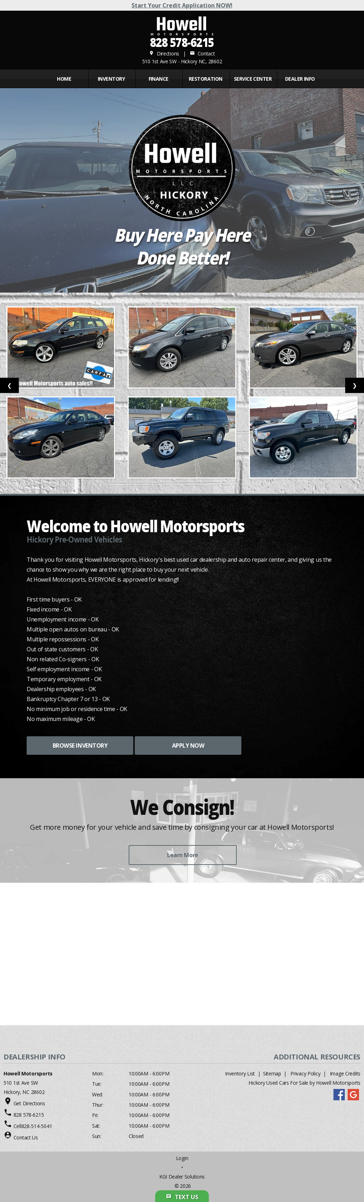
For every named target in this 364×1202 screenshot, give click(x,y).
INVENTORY (111, 78)
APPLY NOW (188, 745)
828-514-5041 (36, 1126)
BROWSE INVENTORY (80, 745)
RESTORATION (206, 78)
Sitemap (272, 1073)
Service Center (253, 78)
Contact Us (26, 1137)
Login (182, 1158)
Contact (202, 53)
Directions (164, 53)
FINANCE (158, 78)
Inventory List (240, 1073)
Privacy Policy (305, 1073)
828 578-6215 (182, 42)
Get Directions (29, 1103)
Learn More (182, 855)
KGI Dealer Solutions (182, 1176)
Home (64, 78)
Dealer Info (300, 78)
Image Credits (345, 1073)
